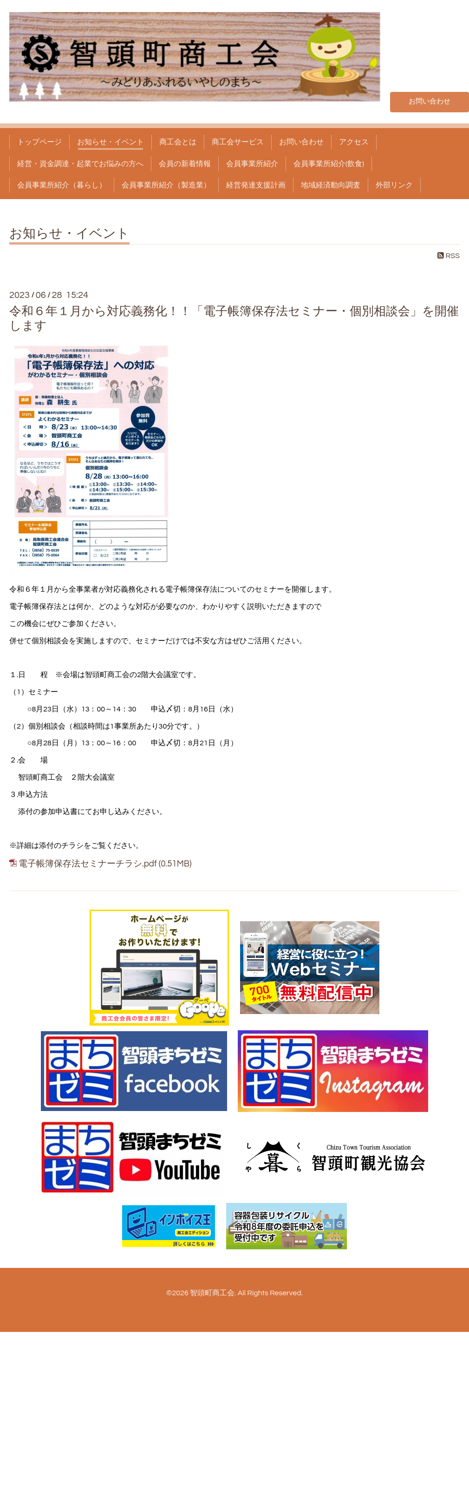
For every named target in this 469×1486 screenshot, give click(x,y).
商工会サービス (238, 142)
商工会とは (177, 142)
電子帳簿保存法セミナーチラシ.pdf (88, 863)
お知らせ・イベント (110, 142)
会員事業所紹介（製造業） (166, 185)
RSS (448, 255)
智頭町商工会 (212, 1293)
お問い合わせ (429, 101)
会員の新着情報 (185, 164)
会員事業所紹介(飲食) (328, 164)
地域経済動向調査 (330, 185)
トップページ (39, 142)
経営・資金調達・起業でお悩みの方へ (80, 164)
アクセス (354, 142)
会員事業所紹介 (252, 164)
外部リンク (394, 185)
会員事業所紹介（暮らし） (61, 185)
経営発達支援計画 (256, 185)
